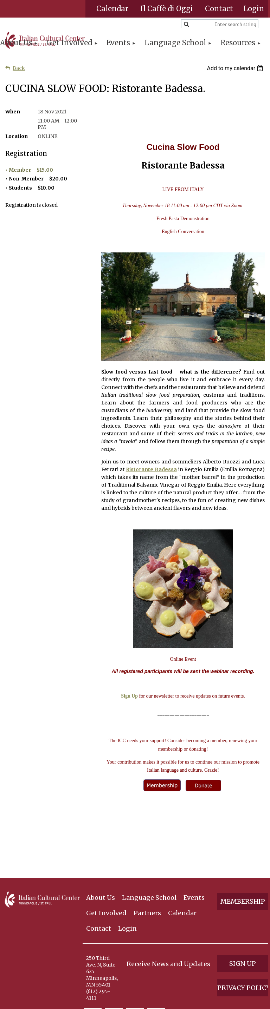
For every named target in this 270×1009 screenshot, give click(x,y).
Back (19, 68)
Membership (242, 844)
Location (16, 136)
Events (194, 840)
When (12, 111)
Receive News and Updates (168, 907)
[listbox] (236, 68)
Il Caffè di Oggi (166, 8)
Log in (253, 9)
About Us (100, 840)
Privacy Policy (242, 930)
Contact (219, 8)
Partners (147, 856)
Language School (149, 840)
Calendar (112, 8)
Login (127, 871)
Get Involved (106, 856)
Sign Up (129, 696)
